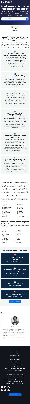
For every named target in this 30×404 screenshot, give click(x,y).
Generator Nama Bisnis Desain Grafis (15, 370)
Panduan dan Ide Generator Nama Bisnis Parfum (15, 368)
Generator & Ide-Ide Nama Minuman (15, 364)
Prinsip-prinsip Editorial (15, 355)
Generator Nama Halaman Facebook (15, 361)
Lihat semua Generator (15, 301)
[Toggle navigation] (28, 2)
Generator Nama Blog (15, 284)
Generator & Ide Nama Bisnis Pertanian (15, 374)
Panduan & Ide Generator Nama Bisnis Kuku (15, 376)
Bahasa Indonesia (15, 394)
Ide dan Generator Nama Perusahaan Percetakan (15, 379)
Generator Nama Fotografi (15, 294)
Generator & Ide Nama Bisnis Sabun (15, 378)
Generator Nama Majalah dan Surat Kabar (15, 270)
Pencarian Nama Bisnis (15, 350)
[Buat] (27, 19)
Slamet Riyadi (16, 26)
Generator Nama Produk (15, 366)
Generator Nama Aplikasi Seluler (15, 363)
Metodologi (15, 30)
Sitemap (15, 351)
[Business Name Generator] (6, 1)
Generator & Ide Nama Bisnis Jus (15, 381)
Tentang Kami (15, 353)
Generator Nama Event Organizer (15, 258)
